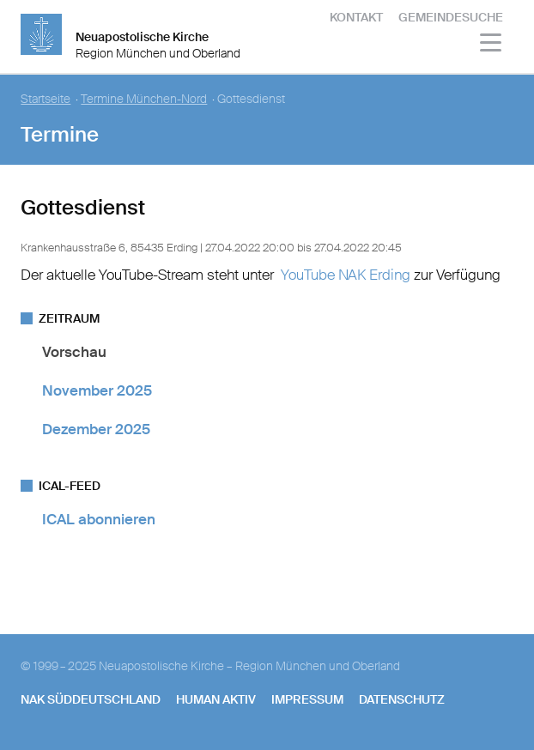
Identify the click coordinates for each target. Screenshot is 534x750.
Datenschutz (402, 699)
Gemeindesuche (450, 17)
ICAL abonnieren (98, 519)
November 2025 (97, 390)
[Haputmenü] (491, 45)
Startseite (45, 99)
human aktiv (216, 699)
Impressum (307, 699)
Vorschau (74, 351)
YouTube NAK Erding (345, 274)
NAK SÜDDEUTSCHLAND (91, 699)
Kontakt (356, 17)
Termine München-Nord (144, 99)
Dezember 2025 (96, 429)
